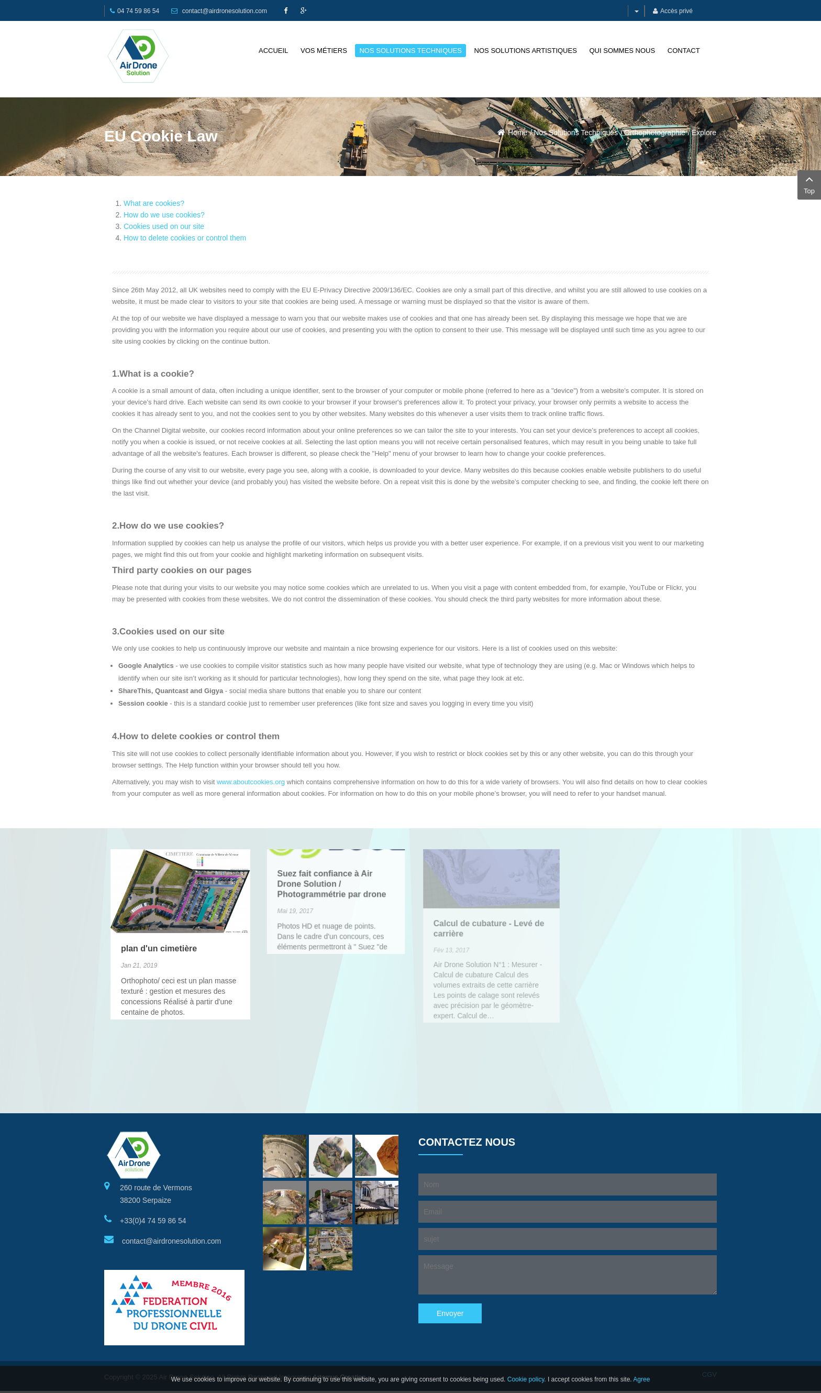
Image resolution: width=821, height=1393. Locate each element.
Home (517, 132)
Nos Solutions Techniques (576, 132)
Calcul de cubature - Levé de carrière (488, 900)
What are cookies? (154, 203)
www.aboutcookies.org (251, 782)
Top (809, 184)
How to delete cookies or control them (185, 238)
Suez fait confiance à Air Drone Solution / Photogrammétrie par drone (331, 852)
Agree (641, 1379)
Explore (704, 132)
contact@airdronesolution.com (224, 11)
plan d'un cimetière (159, 931)
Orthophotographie (654, 132)
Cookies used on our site (164, 226)
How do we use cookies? (164, 215)
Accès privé (673, 11)
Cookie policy (525, 1379)
